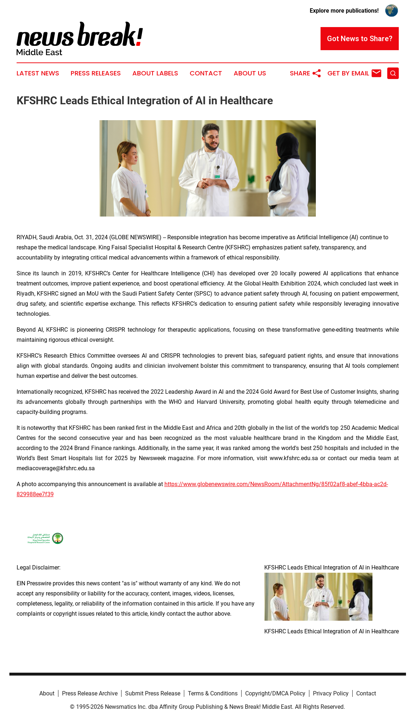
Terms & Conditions (213, 693)
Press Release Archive (90, 693)
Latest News (38, 73)
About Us (250, 73)
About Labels (155, 73)
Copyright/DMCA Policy (275, 693)
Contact (206, 73)
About (46, 693)
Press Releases (96, 73)
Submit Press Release (152, 693)
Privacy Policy (331, 693)
